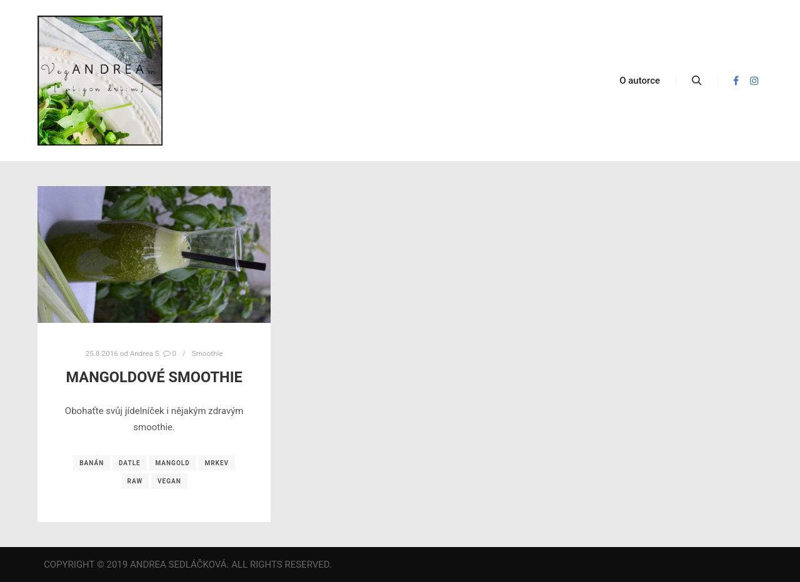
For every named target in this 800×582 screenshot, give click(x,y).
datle (130, 463)
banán (91, 463)
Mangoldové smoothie (154, 377)
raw (135, 481)
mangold (172, 463)
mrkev (216, 463)
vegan (169, 481)
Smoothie (207, 353)
